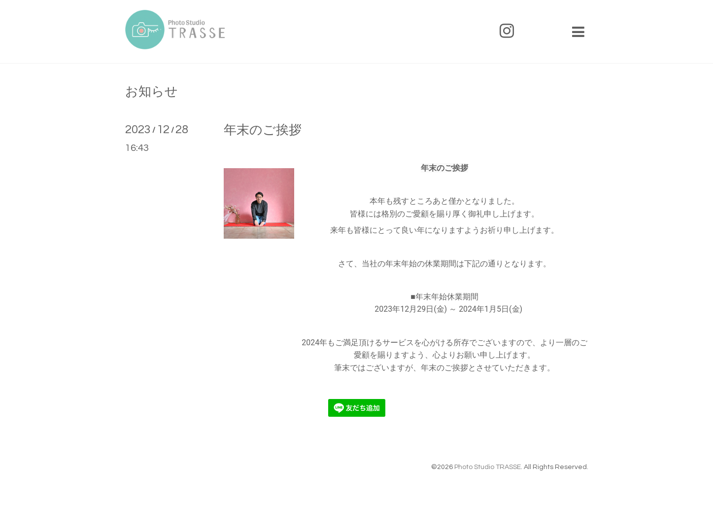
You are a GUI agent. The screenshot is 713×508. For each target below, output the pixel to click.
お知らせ (151, 91)
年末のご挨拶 (263, 130)
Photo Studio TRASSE (487, 467)
